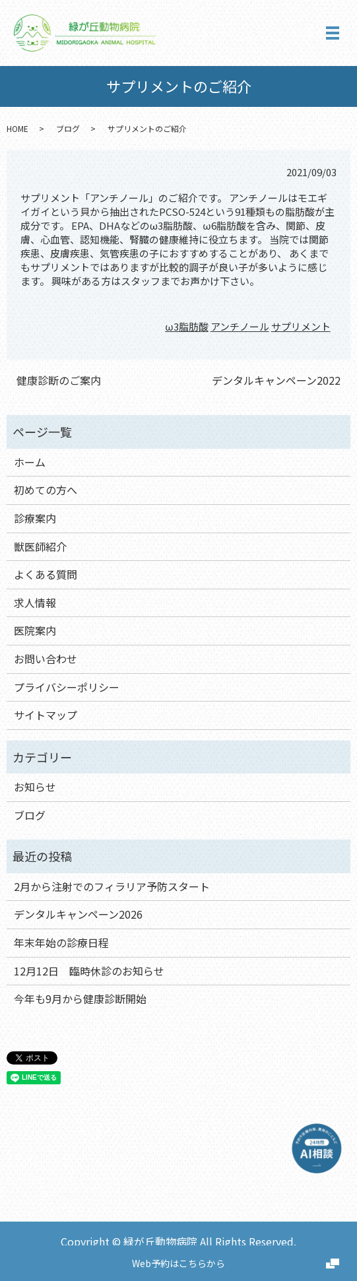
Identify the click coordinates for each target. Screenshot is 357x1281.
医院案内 (35, 630)
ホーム (30, 462)
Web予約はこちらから (178, 1263)
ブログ (68, 128)
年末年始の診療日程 (61, 942)
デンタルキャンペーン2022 (276, 380)
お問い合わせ (45, 659)
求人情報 (35, 602)
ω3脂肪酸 (186, 326)
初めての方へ (45, 490)
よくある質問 (45, 574)
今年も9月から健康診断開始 (80, 998)
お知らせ (35, 787)
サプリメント (301, 326)
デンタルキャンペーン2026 (78, 914)
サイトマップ (45, 715)
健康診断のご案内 (58, 380)
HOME (17, 128)
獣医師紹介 (40, 546)
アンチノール (240, 326)
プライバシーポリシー (66, 687)
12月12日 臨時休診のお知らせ (89, 971)
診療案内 (35, 518)
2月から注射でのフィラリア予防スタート (112, 886)
